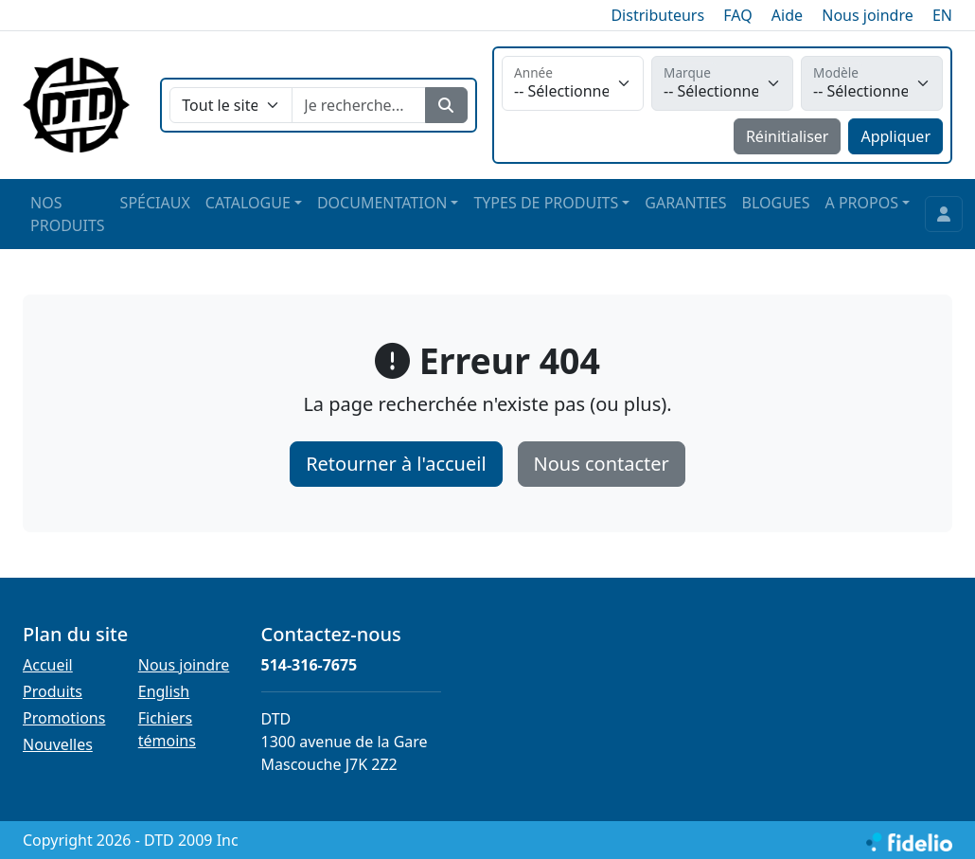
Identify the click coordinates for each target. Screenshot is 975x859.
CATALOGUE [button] (248, 202)
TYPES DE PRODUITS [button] (545, 202)
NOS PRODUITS (67, 214)
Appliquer (895, 136)
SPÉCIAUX (155, 202)
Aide (787, 15)
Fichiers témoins (167, 729)
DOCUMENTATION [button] (382, 202)
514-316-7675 (309, 664)
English (163, 691)
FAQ (737, 15)
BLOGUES (776, 202)
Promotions (64, 717)
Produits (52, 691)
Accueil (48, 664)
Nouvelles (58, 744)
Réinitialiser (787, 136)
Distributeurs (657, 15)
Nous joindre (867, 15)
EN (942, 15)
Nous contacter (601, 463)
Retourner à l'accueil (396, 463)
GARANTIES (685, 202)
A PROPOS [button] (861, 202)
